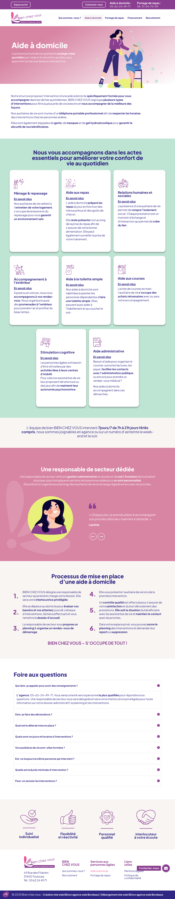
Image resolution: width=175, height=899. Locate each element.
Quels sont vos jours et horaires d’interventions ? (44, 736)
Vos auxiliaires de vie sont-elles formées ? (40, 747)
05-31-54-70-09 (147, 6)
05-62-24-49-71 (120, 6)
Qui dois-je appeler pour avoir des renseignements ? (46, 685)
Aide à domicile (93, 17)
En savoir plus (23, 199)
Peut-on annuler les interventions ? (36, 780)
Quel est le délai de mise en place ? (35, 725)
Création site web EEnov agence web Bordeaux (71, 894)
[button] (34, 199)
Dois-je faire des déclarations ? (33, 714)
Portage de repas (114, 17)
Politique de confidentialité (132, 877)
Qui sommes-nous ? (69, 17)
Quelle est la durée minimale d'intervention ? (41, 769)
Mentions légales (134, 870)
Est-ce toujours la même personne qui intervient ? (45, 758)
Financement (135, 17)
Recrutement (153, 17)
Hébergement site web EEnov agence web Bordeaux (132, 894)
